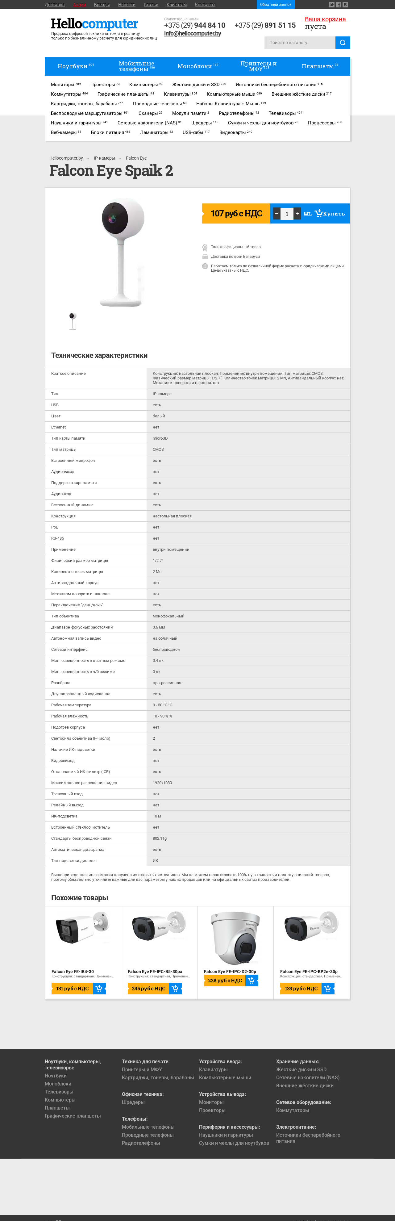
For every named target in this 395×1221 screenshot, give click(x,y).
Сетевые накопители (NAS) (308, 1078)
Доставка (55, 4)
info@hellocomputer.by (192, 33)
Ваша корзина (325, 19)
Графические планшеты (73, 1116)
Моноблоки (58, 1084)
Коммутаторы (292, 1110)
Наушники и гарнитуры (226, 1135)
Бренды (102, 4)
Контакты (205, 4)
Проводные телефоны (148, 1135)
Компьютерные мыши (225, 1078)
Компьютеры (60, 1100)
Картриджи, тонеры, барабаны (158, 1078)
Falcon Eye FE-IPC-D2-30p (230, 971)
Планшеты (57, 1108)
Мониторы (211, 1102)
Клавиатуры (213, 1070)
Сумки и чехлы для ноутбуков (234, 1143)
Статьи (151, 4)
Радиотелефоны (141, 1143)
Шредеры (133, 1102)
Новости (126, 4)
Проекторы (212, 1110)
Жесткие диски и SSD (301, 1070)
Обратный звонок (275, 4)
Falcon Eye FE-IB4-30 (73, 971)
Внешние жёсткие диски (305, 1086)
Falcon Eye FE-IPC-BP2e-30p (309, 971)
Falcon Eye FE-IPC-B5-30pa (155, 971)
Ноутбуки (56, 1076)
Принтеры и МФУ (142, 1070)
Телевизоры (59, 1092)
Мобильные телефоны (148, 1127)
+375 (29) (194, 25)
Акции (79, 4)
